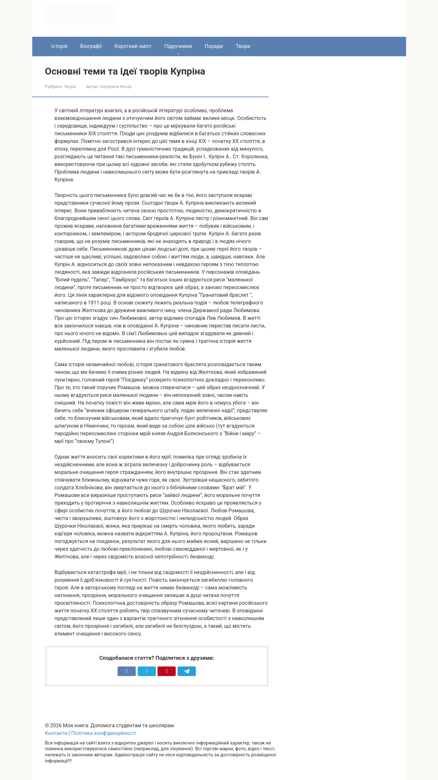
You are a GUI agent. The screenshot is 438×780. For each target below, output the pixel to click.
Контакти (56, 733)
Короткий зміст (132, 46)
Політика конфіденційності (103, 733)
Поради (214, 46)
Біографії (91, 46)
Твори (243, 46)
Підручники (178, 46)
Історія (59, 46)
